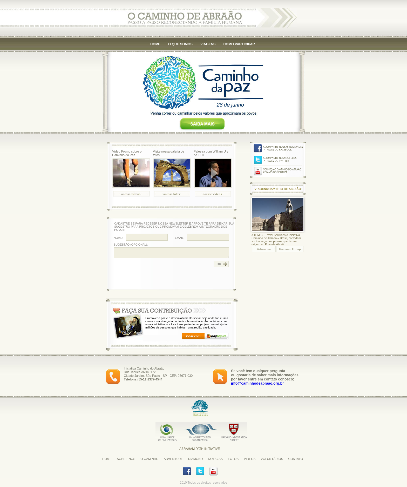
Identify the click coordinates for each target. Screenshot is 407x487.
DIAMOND (195, 459)
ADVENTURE (173, 459)
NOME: (118, 237)
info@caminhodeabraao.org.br (257, 383)
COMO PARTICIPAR (239, 44)
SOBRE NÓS (126, 459)
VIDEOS (249, 459)
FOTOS (233, 459)
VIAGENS (208, 44)
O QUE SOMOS (180, 44)
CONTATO (295, 459)
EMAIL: (179, 237)
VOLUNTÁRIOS (272, 459)
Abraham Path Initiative (199, 449)
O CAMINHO (149, 459)
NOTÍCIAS (215, 459)
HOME (155, 44)
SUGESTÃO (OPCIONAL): (131, 244)
